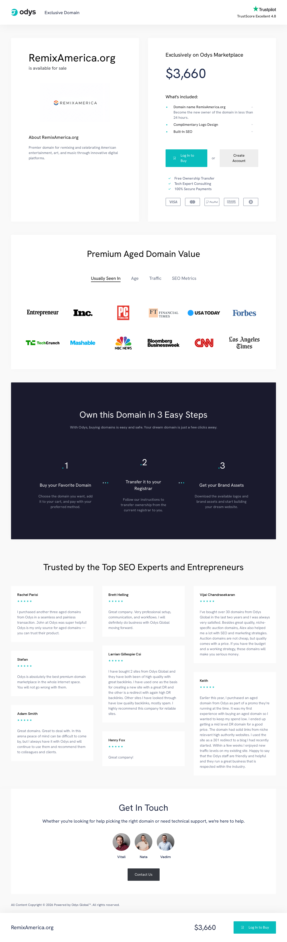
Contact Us (144, 874)
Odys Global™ (81, 905)
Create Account (238, 158)
